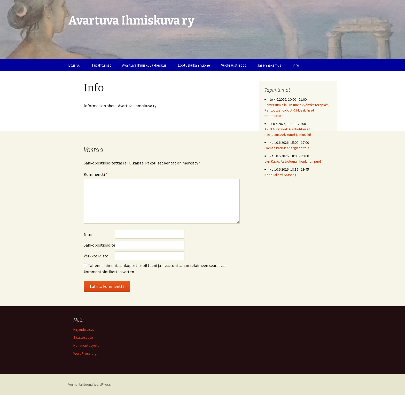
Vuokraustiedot (233, 65)
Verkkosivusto (96, 255)
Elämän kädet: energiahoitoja (286, 148)
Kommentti (95, 174)
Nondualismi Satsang (280, 174)
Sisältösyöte (83, 337)
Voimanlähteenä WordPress (89, 384)
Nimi (88, 234)
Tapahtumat (101, 65)
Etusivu (74, 65)
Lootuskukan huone (194, 65)
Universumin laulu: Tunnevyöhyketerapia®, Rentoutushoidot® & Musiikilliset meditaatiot (296, 110)
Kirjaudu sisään (84, 329)
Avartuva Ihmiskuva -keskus (144, 65)
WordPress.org (85, 353)
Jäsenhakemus (269, 65)
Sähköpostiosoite (99, 245)
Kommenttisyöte (86, 345)
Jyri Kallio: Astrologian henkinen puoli (293, 161)
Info (295, 65)
